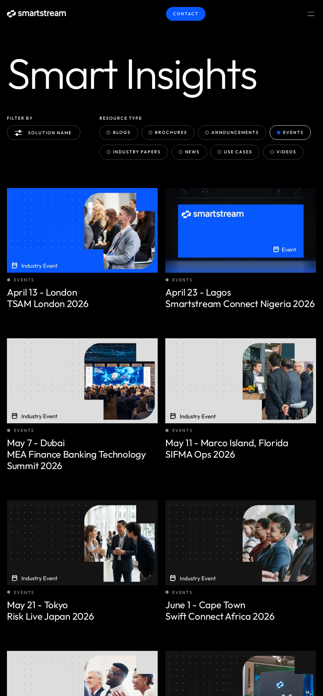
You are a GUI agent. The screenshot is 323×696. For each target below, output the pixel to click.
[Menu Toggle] (311, 14)
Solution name (44, 133)
